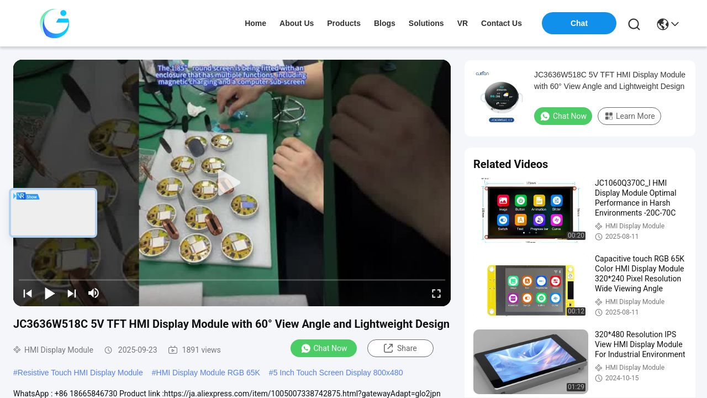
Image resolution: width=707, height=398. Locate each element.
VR (462, 23)
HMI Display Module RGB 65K (208, 372)
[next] (72, 293)
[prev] (28, 293)
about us (296, 23)
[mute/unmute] (94, 293)
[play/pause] (50, 293)
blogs (384, 23)
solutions (426, 23)
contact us (501, 23)
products (344, 23)
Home (255, 23)
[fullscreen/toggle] (436, 293)
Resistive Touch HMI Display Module (80, 372)
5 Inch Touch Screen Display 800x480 (338, 372)
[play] (232, 183)
